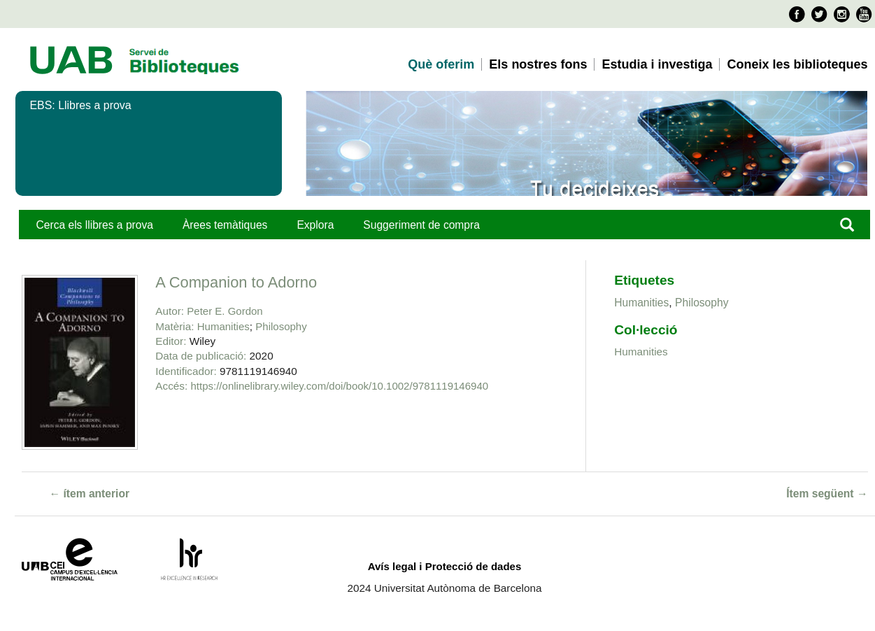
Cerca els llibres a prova (94, 225)
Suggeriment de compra (421, 225)
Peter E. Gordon (224, 311)
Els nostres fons (538, 64)
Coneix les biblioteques (797, 64)
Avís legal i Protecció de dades (445, 566)
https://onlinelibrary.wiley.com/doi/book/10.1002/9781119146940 (340, 386)
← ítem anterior (90, 493)
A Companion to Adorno (236, 282)
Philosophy (280, 326)
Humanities (223, 326)
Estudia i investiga (657, 64)
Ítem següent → (826, 493)
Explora (315, 225)
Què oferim (441, 64)
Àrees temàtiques (225, 225)
